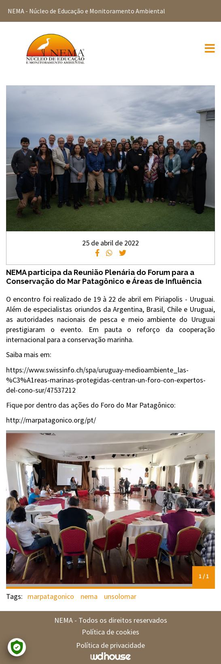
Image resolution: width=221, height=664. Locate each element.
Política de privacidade (110, 645)
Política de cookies (110, 632)
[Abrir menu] (210, 50)
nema (89, 596)
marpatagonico (51, 596)
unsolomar (120, 596)
